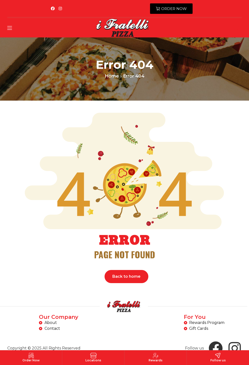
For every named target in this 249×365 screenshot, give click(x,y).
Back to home (126, 276)
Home (112, 76)
